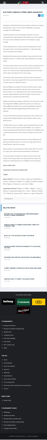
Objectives (7, 373)
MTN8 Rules (7, 412)
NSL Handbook (8, 363)
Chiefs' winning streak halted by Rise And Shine (22, 268)
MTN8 (5, 348)
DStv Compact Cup (9, 345)
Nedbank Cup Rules (9, 416)
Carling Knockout (8, 335)
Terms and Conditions (10, 379)
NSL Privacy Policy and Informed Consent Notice (17, 386)
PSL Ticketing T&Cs (9, 383)
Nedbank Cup (7, 332)
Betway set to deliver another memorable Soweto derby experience (21, 214)
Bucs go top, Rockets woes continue (19, 236)
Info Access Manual (9, 366)
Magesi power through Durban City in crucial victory (22, 247)
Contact (6, 389)
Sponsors (6, 370)
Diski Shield (7, 342)
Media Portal (7, 401)
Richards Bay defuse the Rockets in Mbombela (22, 258)
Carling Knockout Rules (10, 429)
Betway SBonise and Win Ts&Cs (13, 419)
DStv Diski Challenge (9, 339)
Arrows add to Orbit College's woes (19, 279)
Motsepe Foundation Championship (14, 329)
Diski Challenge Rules (10, 425)
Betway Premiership (9, 326)
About (5, 360)
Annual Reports (8, 376)
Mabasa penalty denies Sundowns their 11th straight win (21, 225)
